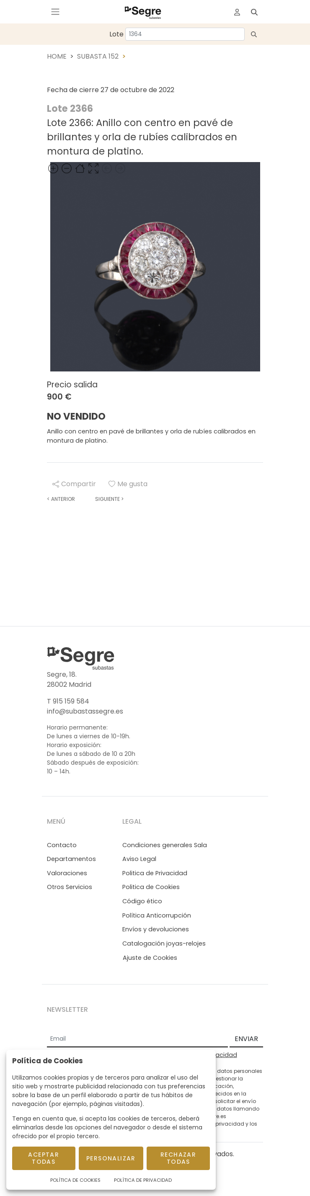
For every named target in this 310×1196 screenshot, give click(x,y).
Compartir (74, 484)
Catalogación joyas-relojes (164, 943)
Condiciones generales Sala (164, 845)
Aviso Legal (139, 859)
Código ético (142, 901)
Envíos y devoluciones (155, 929)
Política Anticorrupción (156, 915)
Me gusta (127, 484)
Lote (116, 34)
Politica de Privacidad (154, 873)
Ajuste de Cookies (150, 958)
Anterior (61, 499)
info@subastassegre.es (85, 711)
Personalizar (111, 1158)
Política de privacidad (215, 1123)
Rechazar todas (178, 1158)
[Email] (137, 1039)
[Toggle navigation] (55, 11)
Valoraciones (67, 873)
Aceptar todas (43, 1158)
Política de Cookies (75, 1180)
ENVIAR (246, 1039)
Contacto (62, 845)
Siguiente (109, 499)
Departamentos (71, 859)
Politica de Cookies (151, 887)
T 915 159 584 (68, 701)
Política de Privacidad (143, 1180)
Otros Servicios (69, 887)
